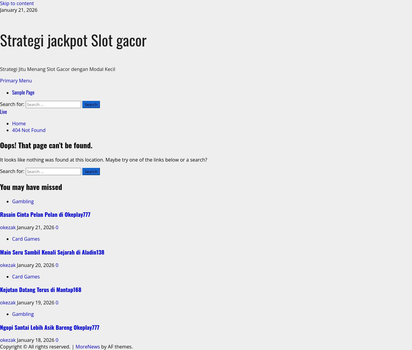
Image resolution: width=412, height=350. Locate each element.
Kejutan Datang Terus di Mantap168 (40, 289)
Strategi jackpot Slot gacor (73, 39)
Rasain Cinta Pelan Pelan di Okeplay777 (45, 214)
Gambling (23, 201)
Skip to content (17, 3)
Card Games (26, 239)
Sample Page (23, 92)
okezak (8, 227)
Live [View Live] (3, 111)
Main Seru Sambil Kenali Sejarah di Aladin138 (52, 252)
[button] (16, 80)
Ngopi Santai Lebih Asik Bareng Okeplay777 (49, 327)
